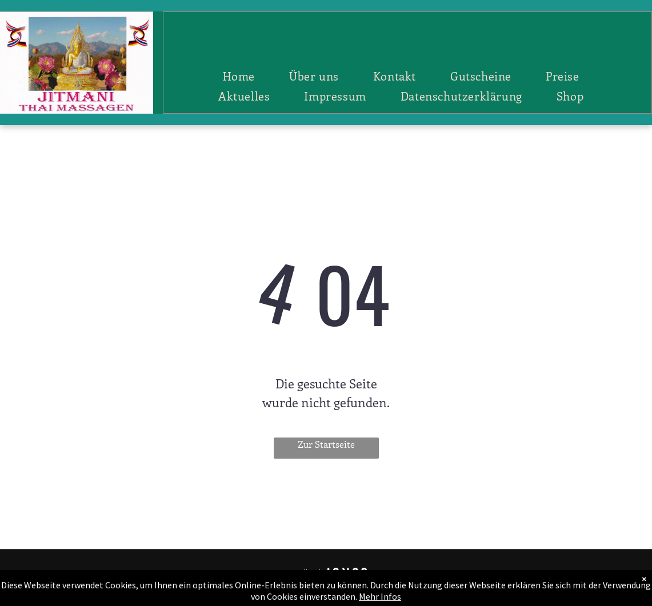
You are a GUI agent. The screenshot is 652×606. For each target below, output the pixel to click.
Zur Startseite (326, 444)
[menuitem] (239, 76)
